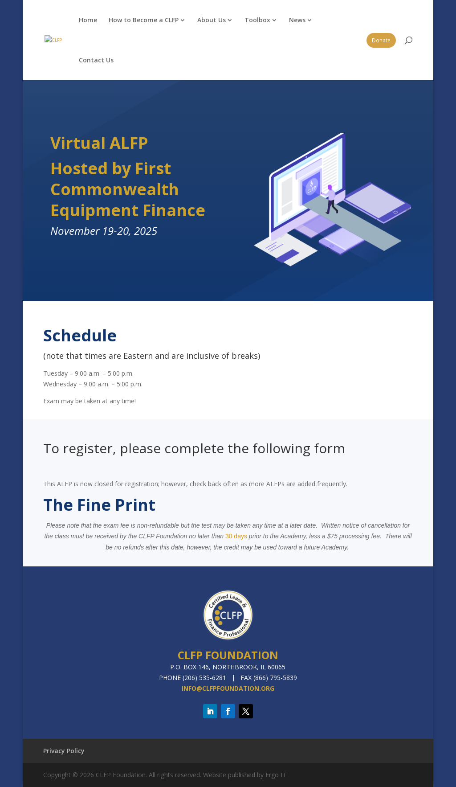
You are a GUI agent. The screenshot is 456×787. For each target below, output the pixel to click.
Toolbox (257, 20)
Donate (381, 40)
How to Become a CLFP (144, 20)
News (297, 20)
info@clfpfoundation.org (228, 688)
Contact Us (96, 60)
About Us (211, 20)
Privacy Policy (64, 750)
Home (88, 20)
